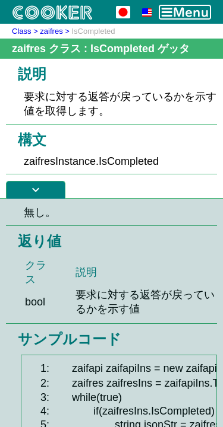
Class (22, 31)
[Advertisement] (111, 313)
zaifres (51, 31)
